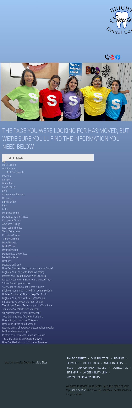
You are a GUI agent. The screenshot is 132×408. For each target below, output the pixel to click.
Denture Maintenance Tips (15, 331)
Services (6, 179)
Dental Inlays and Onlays (14, 253)
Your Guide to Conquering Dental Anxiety (23, 287)
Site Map (72, 372)
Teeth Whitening (10, 239)
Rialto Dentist (9, 164)
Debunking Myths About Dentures (19, 324)
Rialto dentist (78, 390)
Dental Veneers (9, 246)
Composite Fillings (11, 220)
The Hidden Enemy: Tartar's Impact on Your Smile (27, 305)
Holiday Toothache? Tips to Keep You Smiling (25, 294)
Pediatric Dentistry (11, 264)
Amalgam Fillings (11, 224)
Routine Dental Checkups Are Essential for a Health (28, 327)
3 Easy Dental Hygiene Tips (16, 283)
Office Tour (7, 183)
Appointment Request (13, 194)
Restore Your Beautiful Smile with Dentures (24, 276)
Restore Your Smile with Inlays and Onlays (23, 335)
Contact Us (7, 198)
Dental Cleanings (10, 213)
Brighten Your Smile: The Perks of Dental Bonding (27, 290)
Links (5, 209)
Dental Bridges (9, 242)
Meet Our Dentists (15, 172)
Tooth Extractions (11, 231)
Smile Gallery (9, 187)
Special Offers (9, 201)
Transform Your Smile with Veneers (20, 309)
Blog (4, 190)
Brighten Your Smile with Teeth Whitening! (23, 272)
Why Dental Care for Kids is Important (21, 313)
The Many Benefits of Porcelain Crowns (22, 338)
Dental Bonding (10, 250)
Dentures (6, 261)
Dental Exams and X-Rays (15, 216)
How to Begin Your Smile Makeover (20, 320)
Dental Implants (10, 257)
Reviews (6, 176)
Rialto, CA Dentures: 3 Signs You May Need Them (27, 279)
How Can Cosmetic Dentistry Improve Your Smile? (27, 268)
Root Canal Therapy (12, 227)
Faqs (4, 205)
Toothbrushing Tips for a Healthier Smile (22, 316)
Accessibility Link (95, 372)
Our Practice (8, 168)
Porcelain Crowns (11, 235)
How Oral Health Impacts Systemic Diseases (24, 342)
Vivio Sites (41, 362)
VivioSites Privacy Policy (83, 377)
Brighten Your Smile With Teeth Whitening (23, 298)
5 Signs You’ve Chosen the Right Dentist (22, 301)
